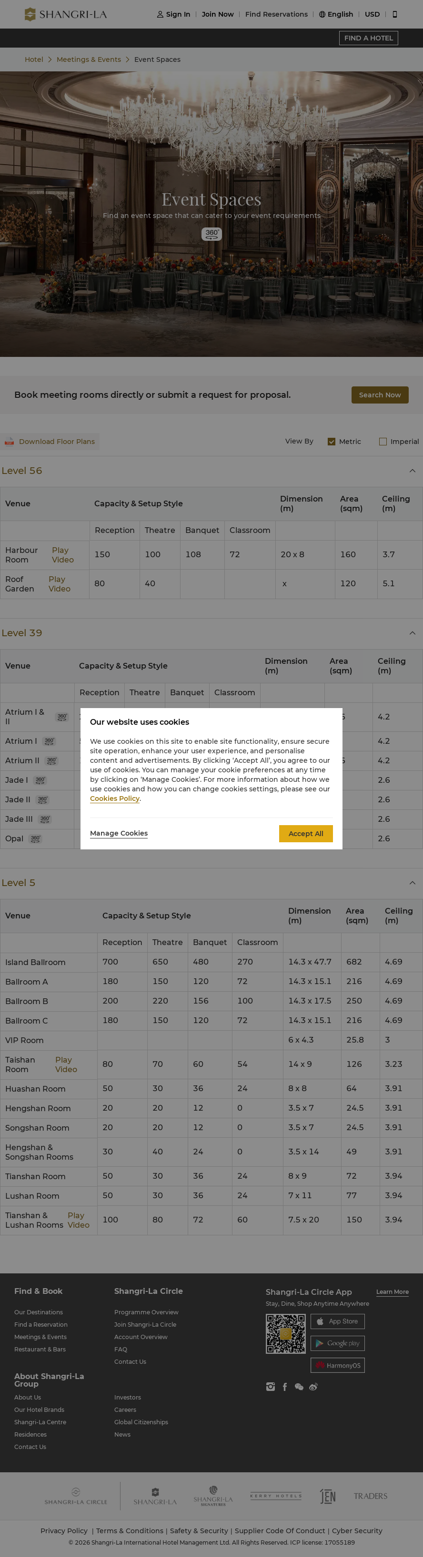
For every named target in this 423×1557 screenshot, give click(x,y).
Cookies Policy (115, 798)
